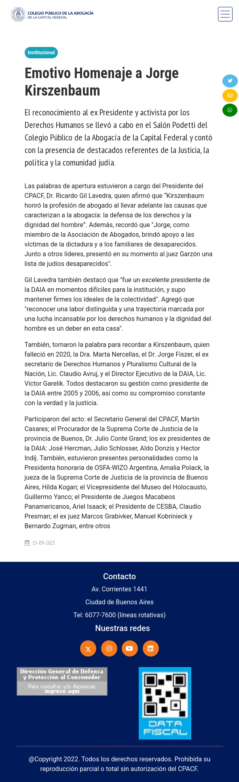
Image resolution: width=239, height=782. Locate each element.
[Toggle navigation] (225, 14)
